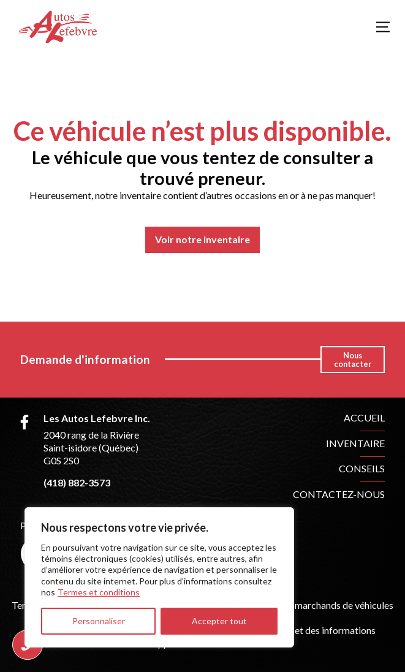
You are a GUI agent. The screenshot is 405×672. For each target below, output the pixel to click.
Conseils (362, 468)
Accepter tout (219, 621)
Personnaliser (98, 621)
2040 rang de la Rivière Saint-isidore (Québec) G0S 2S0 (91, 447)
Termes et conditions (99, 592)
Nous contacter (352, 359)
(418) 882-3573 (77, 482)
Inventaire (355, 443)
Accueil (364, 417)
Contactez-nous (339, 494)
